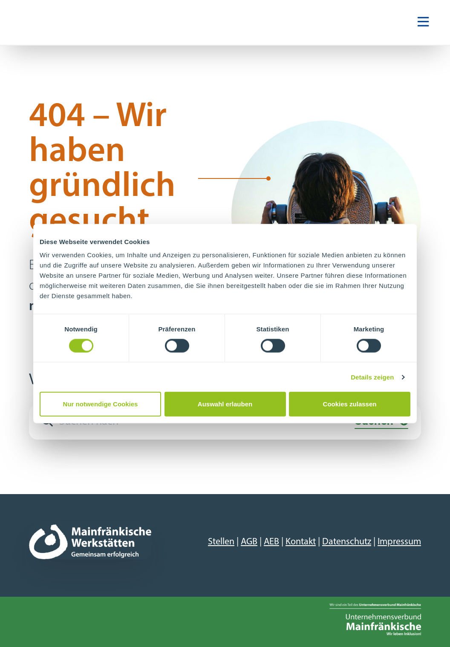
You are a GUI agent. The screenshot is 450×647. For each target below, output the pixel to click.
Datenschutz (346, 542)
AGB (249, 542)
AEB (271, 542)
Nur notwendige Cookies (100, 404)
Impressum (399, 542)
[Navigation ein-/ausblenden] (423, 22)
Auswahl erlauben (225, 404)
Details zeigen (372, 376)
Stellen (221, 542)
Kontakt (301, 542)
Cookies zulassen (350, 404)
